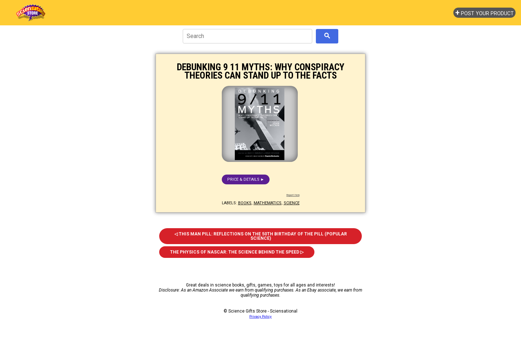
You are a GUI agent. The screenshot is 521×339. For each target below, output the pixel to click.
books (244, 203)
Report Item (293, 195)
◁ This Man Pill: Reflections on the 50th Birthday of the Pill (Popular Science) (260, 236)
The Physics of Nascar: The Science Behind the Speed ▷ (237, 252)
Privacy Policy (260, 316)
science (292, 203)
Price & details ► (245, 179)
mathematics (267, 203)
